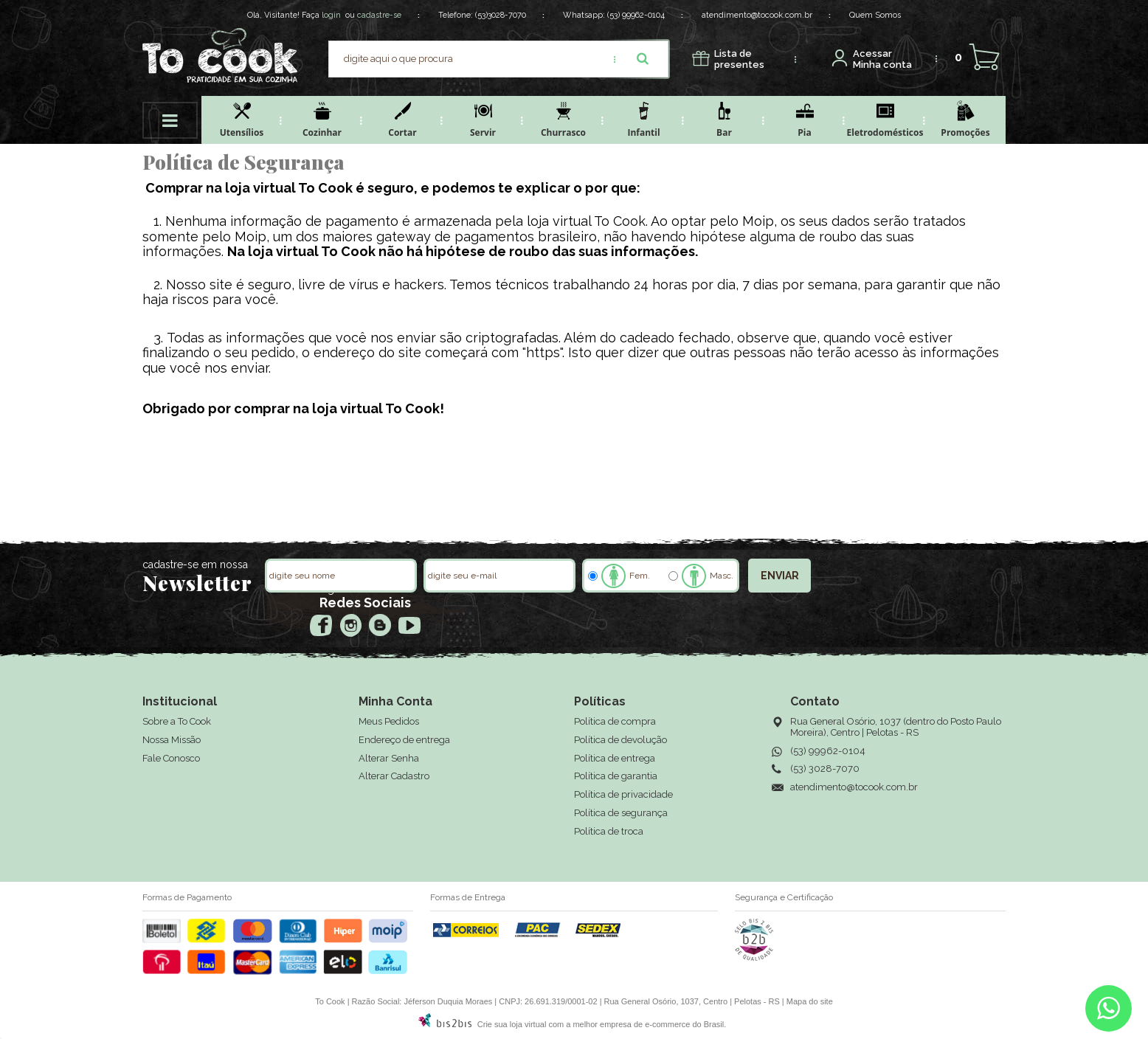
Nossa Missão (171, 739)
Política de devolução (620, 739)
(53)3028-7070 (500, 15)
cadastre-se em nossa (195, 564)
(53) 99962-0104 (636, 15)
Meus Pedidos (389, 721)
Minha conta (882, 59)
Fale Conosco (171, 758)
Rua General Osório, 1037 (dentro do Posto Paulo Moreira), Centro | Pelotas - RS (895, 727)
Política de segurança (621, 812)
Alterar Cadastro (394, 775)
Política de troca (608, 831)
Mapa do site (809, 1001)
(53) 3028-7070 (825, 768)
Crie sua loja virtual (512, 1024)
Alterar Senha (389, 758)
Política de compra (615, 721)
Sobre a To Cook (176, 721)
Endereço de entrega (404, 739)
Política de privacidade (623, 794)
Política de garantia (615, 775)
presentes (739, 59)
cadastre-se (379, 15)
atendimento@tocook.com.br (757, 15)
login (331, 15)
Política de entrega (614, 758)
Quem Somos (875, 15)
